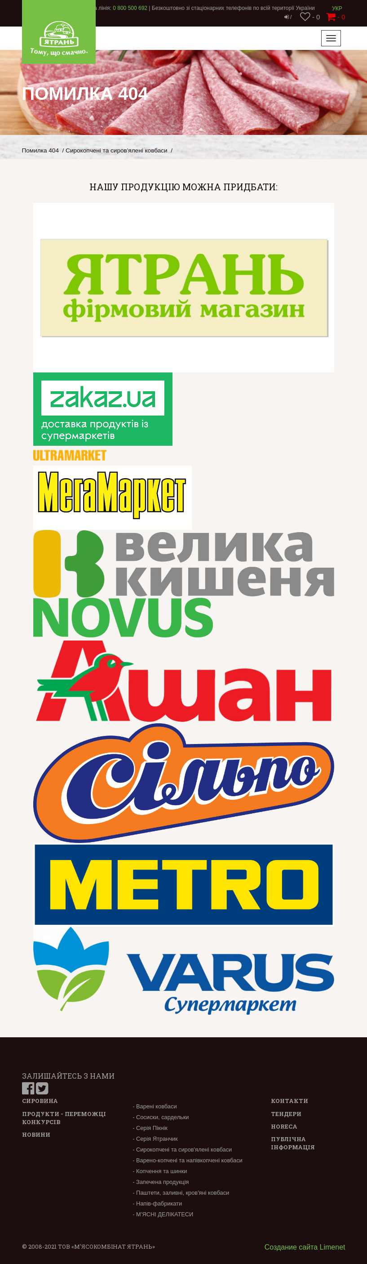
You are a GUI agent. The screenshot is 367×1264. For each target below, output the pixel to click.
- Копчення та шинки (160, 1171)
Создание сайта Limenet (305, 1247)
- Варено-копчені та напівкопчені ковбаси (188, 1160)
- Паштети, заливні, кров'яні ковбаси (181, 1192)
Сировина (40, 1100)
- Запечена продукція (161, 1182)
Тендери (286, 1113)
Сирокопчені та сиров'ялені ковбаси (117, 150)
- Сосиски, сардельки (161, 1117)
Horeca (284, 1126)
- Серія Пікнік (150, 1128)
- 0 (310, 17)
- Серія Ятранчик (155, 1138)
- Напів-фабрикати (157, 1203)
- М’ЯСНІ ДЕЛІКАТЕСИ (163, 1214)
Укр (337, 8)
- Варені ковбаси (155, 1106)
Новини (36, 1134)
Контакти (289, 1100)
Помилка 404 (40, 150)
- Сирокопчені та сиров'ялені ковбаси (182, 1149)
